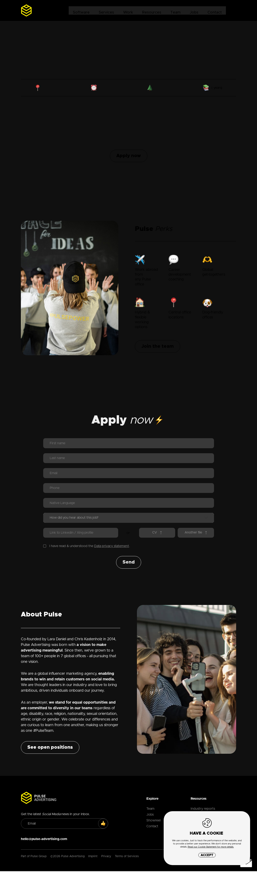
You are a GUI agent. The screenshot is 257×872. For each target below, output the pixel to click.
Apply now (128, 156)
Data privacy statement (111, 547)
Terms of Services (127, 857)
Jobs (194, 11)
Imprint (92, 857)
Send (129, 563)
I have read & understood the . (86, 547)
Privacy (106, 857)
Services (106, 11)
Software (81, 11)
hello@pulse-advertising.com (44, 839)
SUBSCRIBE (105, 824)
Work (128, 11)
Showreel (153, 821)
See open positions (50, 748)
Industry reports (203, 809)
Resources (151, 11)
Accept (207, 855)
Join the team (157, 346)
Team (175, 11)
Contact (214, 11)
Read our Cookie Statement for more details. (211, 847)
